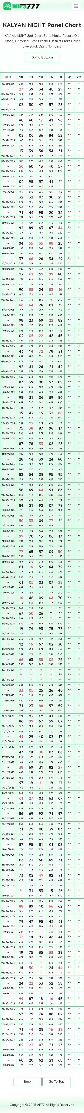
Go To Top (56, 1081)
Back (27, 1081)
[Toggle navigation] (76, 6)
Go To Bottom (42, 57)
